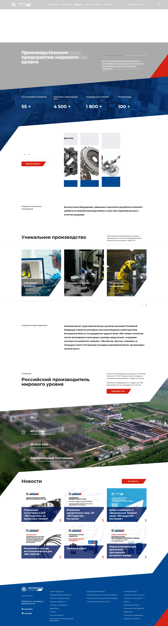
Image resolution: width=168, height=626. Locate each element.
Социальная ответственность (134, 595)
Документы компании (132, 618)
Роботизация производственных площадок (102, 598)
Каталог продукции (56, 591)
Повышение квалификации (133, 615)
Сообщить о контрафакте (59, 605)
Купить (78, 4)
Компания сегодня (130, 591)
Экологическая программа (133, 598)
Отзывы (53, 612)
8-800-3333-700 (135, 4)
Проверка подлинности (58, 601)
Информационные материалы (60, 595)
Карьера (127, 601)
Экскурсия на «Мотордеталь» (134, 608)
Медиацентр (128, 612)
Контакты (108, 4)
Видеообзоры (54, 608)
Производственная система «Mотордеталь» (102, 595)
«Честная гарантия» (57, 615)
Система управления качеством (98, 601)
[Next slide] (146, 53)
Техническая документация (59, 598)
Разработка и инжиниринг (96, 591)
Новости (98, 4)
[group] (89, 159)
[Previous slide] (142, 53)
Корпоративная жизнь (131, 605)
